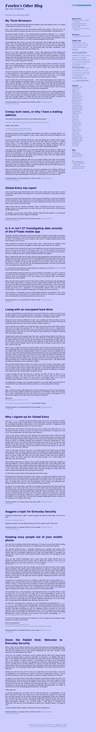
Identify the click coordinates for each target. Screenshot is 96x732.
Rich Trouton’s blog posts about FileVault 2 (18, 403)
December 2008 (77, 137)
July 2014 (75, 115)
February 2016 (76, 103)
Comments (77, 155)
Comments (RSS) (46, 725)
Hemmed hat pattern (78, 166)
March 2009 (76, 134)
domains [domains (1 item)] (84, 47)
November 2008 (77, 139)
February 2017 (76, 94)
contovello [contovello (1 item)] (74, 45)
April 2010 (75, 128)
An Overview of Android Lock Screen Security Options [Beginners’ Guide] (28, 626)
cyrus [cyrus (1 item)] (83, 45)
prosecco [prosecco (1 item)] (82, 70)
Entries (76, 153)
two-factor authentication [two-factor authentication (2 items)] (77, 77)
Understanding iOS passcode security (17, 624)
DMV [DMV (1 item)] (86, 45)
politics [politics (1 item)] (74, 70)
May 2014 (75, 118)
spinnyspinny (79, 161)
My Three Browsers (18, 20)
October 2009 (76, 131)
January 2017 (76, 95)
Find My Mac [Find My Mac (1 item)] (75, 57)
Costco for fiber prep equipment (78, 164)
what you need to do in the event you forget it (27, 564)
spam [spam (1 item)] (80, 74)
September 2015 (77, 110)
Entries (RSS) (33, 725)
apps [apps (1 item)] (80, 42)
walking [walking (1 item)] (74, 81)
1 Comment (9, 301)
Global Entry (15, 421)
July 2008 (75, 144)
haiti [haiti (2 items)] (84, 60)
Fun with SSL (76, 27)
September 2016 (77, 100)
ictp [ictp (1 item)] (73, 62)
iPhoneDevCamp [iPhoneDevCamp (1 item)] (76, 63)
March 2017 (76, 92)
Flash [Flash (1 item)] (80, 57)
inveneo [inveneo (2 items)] (80, 62)
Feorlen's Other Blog (23, 5)
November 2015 (77, 108)
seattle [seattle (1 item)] (87, 70)
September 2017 (77, 87)
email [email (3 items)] (75, 49)
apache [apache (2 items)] (75, 42)
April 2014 (75, 119)
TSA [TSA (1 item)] (73, 75)
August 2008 (76, 142)
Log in (74, 151)
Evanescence (54, 726)
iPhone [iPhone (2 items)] (87, 62)
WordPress (41, 726)
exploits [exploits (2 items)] (75, 55)
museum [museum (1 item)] (87, 68)
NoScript (57, 34)
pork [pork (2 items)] (78, 70)
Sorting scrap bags (78, 168)
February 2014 (76, 123)
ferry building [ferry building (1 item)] (82, 55)
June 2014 (75, 116)
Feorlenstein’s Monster (79, 25)
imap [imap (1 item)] (75, 62)
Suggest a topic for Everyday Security (30, 511)
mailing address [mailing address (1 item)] (76, 65)
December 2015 (77, 106)
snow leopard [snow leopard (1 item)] (83, 72)
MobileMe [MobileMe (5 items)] (78, 67)
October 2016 (76, 98)
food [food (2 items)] (84, 57)
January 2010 (76, 129)
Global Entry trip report (20, 188)
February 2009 (76, 136)
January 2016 (76, 105)
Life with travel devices (79, 23)
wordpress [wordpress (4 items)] (82, 80)
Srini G (63, 726)
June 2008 (75, 145)
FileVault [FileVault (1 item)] (88, 55)
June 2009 (75, 132)
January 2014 (76, 124)
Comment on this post (12, 103)
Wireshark (58, 268)
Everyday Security (46, 102)
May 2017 (75, 90)
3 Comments (9, 409)
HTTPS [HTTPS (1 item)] (88, 59)
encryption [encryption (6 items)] (79, 52)
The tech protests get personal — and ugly (18, 130)
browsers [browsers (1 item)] (83, 42)
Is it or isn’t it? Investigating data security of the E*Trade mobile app (33, 230)
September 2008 (77, 140)
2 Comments (9, 503)
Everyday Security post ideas (14, 520)
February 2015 (76, 113)
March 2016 (76, 102)
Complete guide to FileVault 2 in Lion (16, 400)
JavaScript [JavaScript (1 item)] (84, 63)
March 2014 (76, 121)
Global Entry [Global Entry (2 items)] (77, 60)
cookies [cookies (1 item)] (80, 45)
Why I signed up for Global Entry (27, 416)
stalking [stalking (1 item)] (84, 74)
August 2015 (76, 111)
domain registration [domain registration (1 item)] (77, 47)
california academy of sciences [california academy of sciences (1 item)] (80, 44)
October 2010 (76, 126)
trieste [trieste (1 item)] (87, 74)
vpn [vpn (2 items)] (85, 78)
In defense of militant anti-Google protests (18, 128)
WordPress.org (76, 156)
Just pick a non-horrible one (56, 562)
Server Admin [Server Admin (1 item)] (75, 72)
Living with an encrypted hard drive (29, 309)
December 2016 (77, 97)
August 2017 (76, 89)
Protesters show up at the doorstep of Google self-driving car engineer (27, 122)
